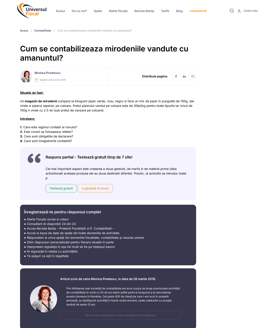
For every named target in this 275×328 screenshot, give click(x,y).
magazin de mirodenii (40, 101)
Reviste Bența (144, 11)
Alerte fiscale (118, 11)
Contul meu (247, 11)
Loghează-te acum (95, 188)
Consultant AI (198, 10)
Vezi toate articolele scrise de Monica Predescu (120, 315)
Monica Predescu (48, 73)
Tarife (165, 11)
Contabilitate (42, 30)
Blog (179, 11)
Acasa (60, 11)
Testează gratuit (61, 188)
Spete (98, 11)
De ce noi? (79, 11)
